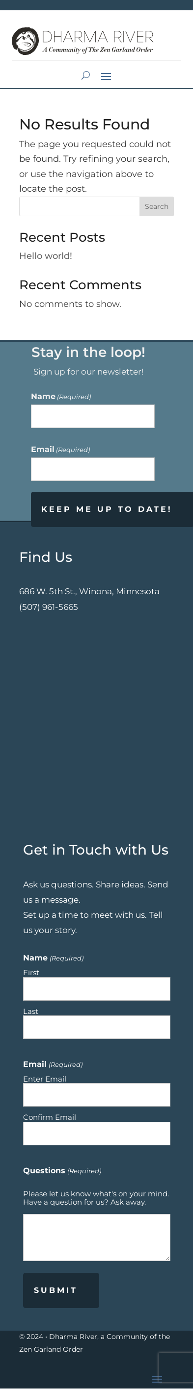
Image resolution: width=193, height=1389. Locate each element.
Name (61, 396)
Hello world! (45, 256)
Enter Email (44, 1078)
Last (30, 1011)
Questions (62, 1170)
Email (60, 449)
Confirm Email (49, 1116)
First (31, 972)
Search (156, 206)
